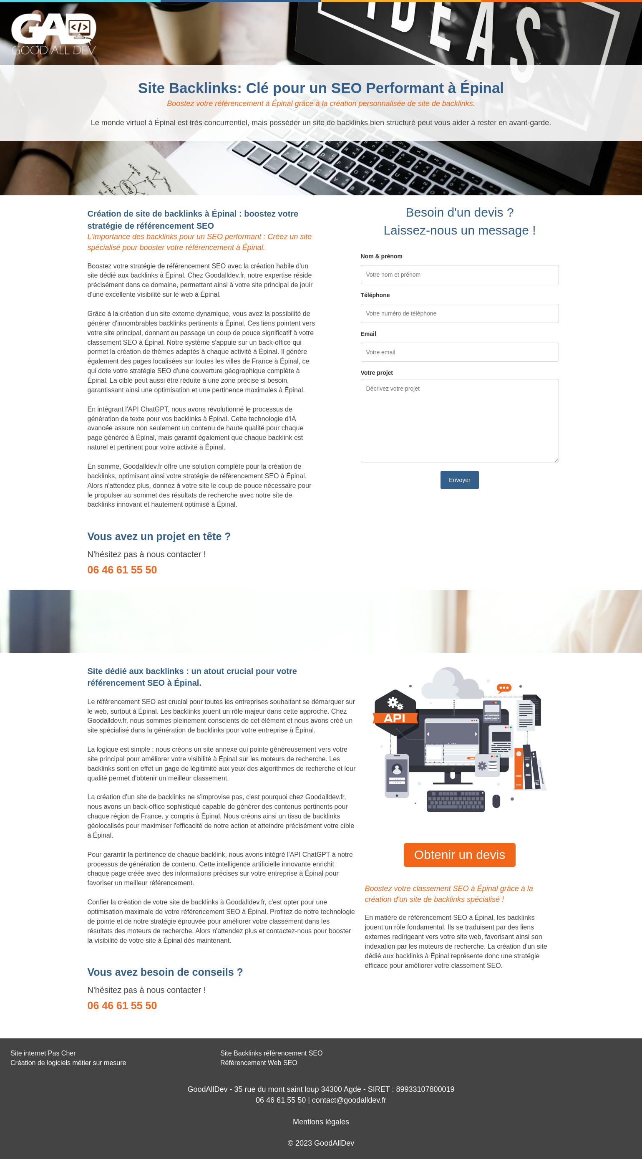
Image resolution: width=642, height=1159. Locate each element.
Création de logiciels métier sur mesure (68, 1062)
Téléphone (375, 295)
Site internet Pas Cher (43, 1053)
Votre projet (377, 372)
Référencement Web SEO (258, 1062)
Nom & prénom (382, 256)
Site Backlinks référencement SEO (271, 1053)
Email (368, 334)
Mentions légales (321, 1122)
